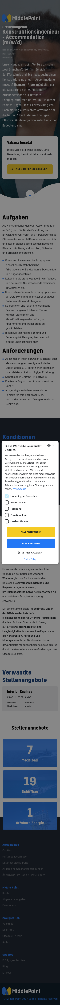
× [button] (53, 445)
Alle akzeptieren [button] (31, 531)
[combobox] (49, 445)
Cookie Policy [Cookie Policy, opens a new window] (30, 559)
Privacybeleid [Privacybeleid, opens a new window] (19, 488)
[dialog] (29, 502)
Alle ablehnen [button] (31, 543)
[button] (30, 553)
